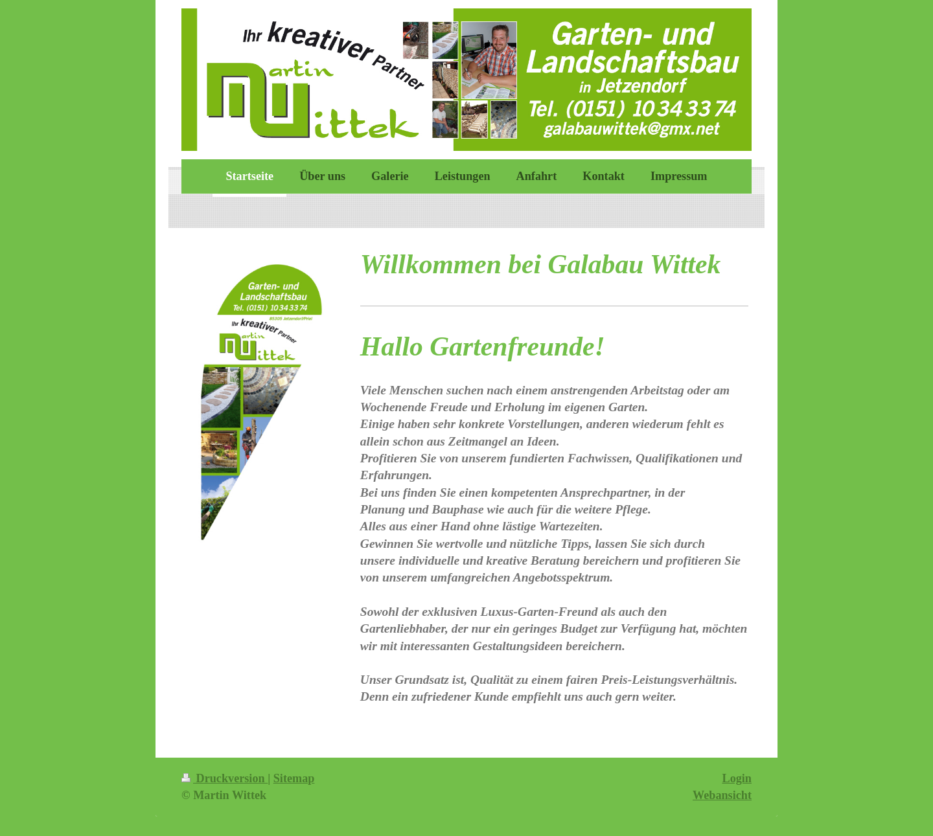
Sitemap (294, 778)
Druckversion (224, 778)
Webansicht (722, 795)
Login (737, 778)
